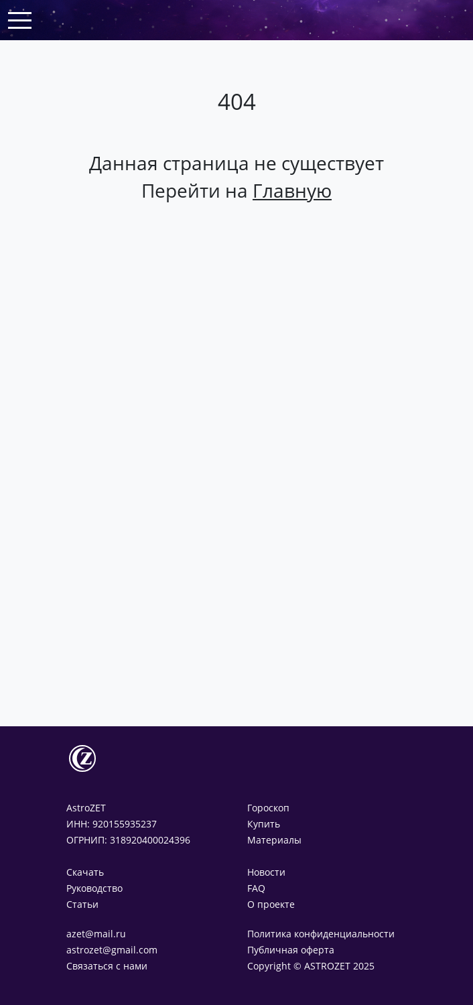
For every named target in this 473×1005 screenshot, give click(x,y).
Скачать (85, 872)
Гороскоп (268, 807)
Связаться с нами (106, 965)
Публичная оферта (290, 949)
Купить (263, 823)
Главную (292, 191)
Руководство (94, 888)
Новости (266, 872)
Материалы (274, 839)
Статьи (82, 904)
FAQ (256, 888)
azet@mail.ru (96, 933)
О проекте (271, 904)
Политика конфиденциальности (321, 933)
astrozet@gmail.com (111, 949)
